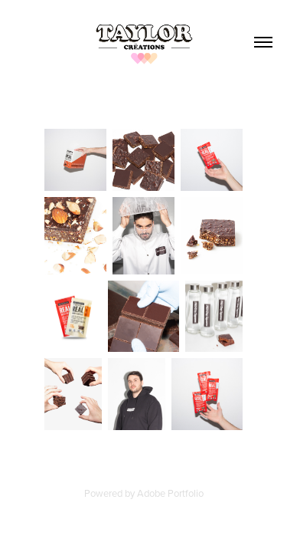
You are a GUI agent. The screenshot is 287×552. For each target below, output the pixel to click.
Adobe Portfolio (170, 493)
